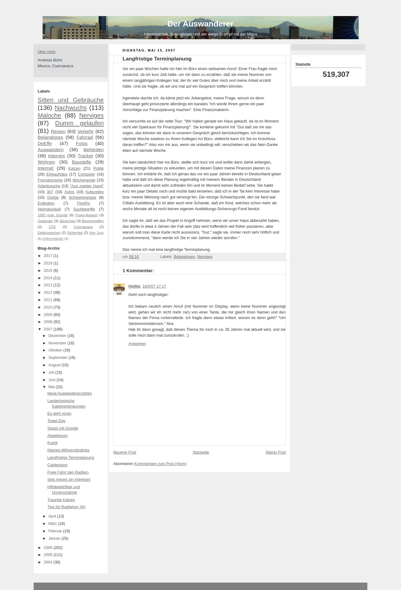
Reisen (58, 131)
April (52, 516)
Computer (86, 174)
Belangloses (50, 137)
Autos (69, 192)
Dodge (53, 197)
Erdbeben (46, 203)
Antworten (137, 344)
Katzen (74, 168)
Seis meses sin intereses (69, 479)
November (58, 343)
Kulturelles (95, 192)
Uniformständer (53, 238)
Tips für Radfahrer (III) (67, 507)
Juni (52, 380)
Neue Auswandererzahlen (70, 393)
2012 (49, 292)
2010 (49, 307)
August (55, 365)
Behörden (93, 149)
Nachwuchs (71, 107)
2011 (49, 300)
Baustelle (81, 161)
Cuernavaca (83, 227)
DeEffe (45, 143)
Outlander (45, 221)
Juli (51, 372)
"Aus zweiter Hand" (87, 186)
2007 (49, 329)
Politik (98, 168)
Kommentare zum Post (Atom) (160, 464)
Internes (56, 155)
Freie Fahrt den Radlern (68, 472)
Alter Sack (96, 233)
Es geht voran (60, 413)
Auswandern (51, 149)
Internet (45, 168)
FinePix (83, 203)
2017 (49, 256)
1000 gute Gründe (53, 215)
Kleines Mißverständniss (69, 450)
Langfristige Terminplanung (71, 457)
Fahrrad (85, 137)
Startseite (201, 452)
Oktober (55, 350)
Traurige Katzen (61, 500)
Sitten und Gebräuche (71, 100)
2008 (49, 322)
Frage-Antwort (86, 215)
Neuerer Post (124, 452)
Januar (54, 538)
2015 (49, 270)
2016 (49, 263)
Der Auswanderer (200, 23)
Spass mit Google (63, 428)
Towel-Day (57, 421)
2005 (49, 555)
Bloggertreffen (93, 221)
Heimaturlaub (49, 209)
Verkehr (85, 131)
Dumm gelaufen (79, 123)
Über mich (46, 52)
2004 (49, 562)
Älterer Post (275, 452)
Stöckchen (67, 221)
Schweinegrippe (82, 197)
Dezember (58, 336)
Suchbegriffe (84, 209)
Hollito (134, 286)
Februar (55, 531)
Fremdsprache (50, 180)
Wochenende (84, 180)
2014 (49, 278)
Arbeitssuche (49, 186)
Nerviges (91, 115)
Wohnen (46, 161)
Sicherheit (74, 233)
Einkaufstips (56, 174)
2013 (49, 285)
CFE (52, 227)
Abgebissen (58, 436)
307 (50, 192)
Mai (52, 387)
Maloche (49, 115)
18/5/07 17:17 (154, 286)
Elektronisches (49, 233)
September (58, 357)
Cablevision (58, 465)
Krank (53, 443)
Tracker (85, 155)
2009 (49, 315)
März (53, 523)
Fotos (82, 143)
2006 (49, 548)
